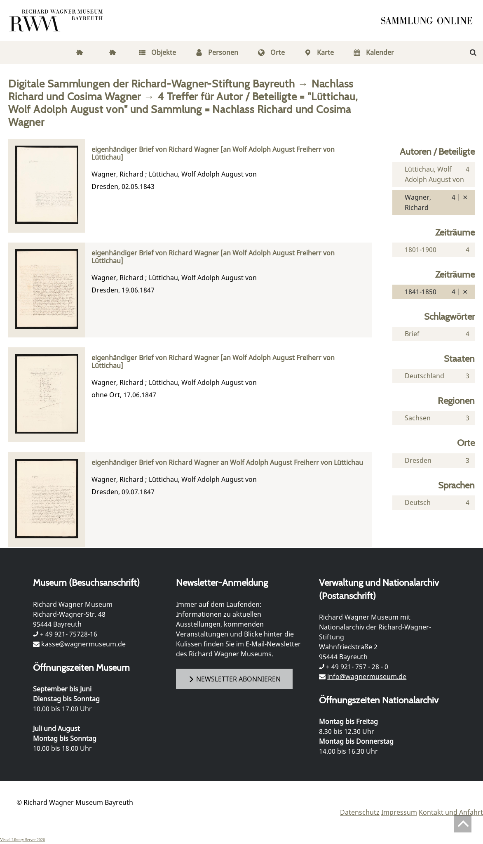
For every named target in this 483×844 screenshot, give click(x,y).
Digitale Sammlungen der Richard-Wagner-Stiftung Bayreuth (151, 83)
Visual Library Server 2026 (22, 839)
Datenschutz (360, 812)
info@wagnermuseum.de (366, 676)
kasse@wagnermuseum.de (83, 643)
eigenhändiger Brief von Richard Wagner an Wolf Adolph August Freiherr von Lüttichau (227, 463)
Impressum (399, 812)
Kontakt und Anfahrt (451, 812)
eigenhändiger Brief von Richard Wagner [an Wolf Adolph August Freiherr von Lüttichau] (213, 153)
